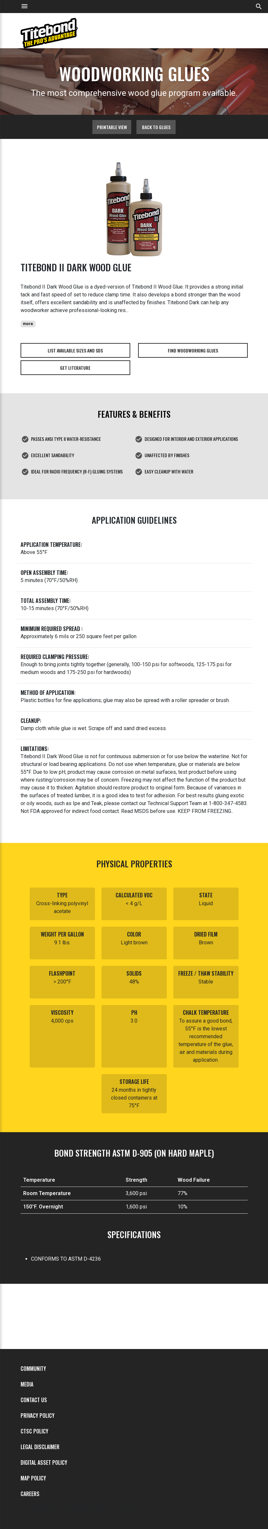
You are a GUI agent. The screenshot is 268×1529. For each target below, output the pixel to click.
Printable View (112, 127)
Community (33, 1368)
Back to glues (156, 127)
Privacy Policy (38, 1415)
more (28, 324)
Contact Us (34, 1400)
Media (27, 1384)
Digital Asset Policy (44, 1462)
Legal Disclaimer (40, 1447)
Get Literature (75, 367)
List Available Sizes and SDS (75, 350)
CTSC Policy (34, 1431)
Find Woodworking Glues (193, 350)
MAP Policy (33, 1478)
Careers (30, 1494)
